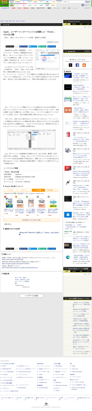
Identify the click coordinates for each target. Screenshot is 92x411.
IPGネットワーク (74, 379)
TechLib (57, 390)
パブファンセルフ (76, 377)
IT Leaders (5, 374)
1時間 (66, 24)
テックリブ (56, 388)
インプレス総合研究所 (8, 371)
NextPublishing (22, 387)
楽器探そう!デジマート (45, 369)
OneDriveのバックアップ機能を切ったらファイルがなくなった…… (81, 342)
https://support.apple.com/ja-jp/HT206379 (15, 263)
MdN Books (58, 382)
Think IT (4, 366)
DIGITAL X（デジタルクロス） (26, 377)
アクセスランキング (74, 21)
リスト (16, 46)
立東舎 (40, 374)
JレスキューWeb (59, 374)
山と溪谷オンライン (44, 379)
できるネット (5, 388)
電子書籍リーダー (52, 190)
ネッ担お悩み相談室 (7, 380)
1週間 (81, 24)
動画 (69, 8)
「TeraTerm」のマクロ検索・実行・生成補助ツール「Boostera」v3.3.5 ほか (81, 75)
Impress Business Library (24, 371)
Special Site (71, 51)
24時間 (74, 24)
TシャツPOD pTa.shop (78, 382)
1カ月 (88, 24)
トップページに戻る (31, 296)
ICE (71, 363)
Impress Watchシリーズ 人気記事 (78, 268)
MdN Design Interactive (61, 385)
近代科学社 (40, 385)
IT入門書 (38, 190)
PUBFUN (72, 374)
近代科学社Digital (43, 387)
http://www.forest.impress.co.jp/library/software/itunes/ (20, 267)
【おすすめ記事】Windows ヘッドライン (79, 298)
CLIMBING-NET (43, 382)
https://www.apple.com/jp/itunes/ (12, 259)
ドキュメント (57, 8)
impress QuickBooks (77, 371)
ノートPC (10, 190)
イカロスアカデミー (60, 377)
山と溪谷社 (40, 377)
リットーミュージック (44, 366)
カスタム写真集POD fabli (78, 385)
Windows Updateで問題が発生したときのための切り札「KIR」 (81, 330)
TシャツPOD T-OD (44, 371)
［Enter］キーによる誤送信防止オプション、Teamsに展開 (81, 304)
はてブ (34, 46)
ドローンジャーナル (7, 377)
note (43, 46)
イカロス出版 (57, 363)
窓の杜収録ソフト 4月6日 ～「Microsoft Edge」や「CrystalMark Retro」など (75, 226)
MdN (55, 380)
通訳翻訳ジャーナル (60, 371)
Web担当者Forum (6, 369)
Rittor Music (40, 363)
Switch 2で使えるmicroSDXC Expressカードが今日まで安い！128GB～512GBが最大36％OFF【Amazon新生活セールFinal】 (81, 175)
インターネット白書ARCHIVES (10, 391)
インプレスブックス (23, 385)
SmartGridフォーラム (23, 366)
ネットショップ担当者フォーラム (26, 369)
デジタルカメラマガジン (8, 385)
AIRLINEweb (58, 366)
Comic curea (75, 369)
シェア (24, 46)
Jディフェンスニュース (61, 369)
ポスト (11, 46)
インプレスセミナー (23, 374)
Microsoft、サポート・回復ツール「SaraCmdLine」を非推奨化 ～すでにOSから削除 (81, 214)
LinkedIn (53, 46)
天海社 (73, 366)
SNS (64, 8)
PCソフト (24, 190)
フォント (75, 8)
